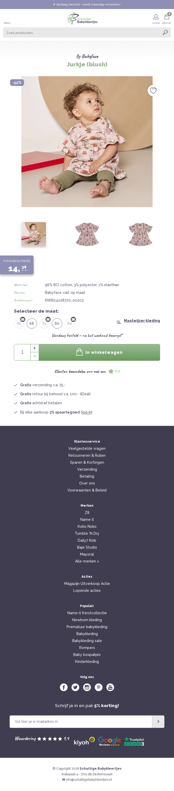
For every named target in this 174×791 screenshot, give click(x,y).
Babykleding (87, 634)
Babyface (90, 56)
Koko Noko (87, 526)
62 (20, 322)
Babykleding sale (87, 641)
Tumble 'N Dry (87, 533)
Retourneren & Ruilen (87, 455)
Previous (9, 134)
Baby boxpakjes (87, 655)
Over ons (87, 483)
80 (57, 323)
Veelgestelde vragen (87, 448)
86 (71, 322)
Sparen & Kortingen (87, 462)
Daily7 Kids (87, 540)
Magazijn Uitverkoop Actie (87, 584)
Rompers (87, 648)
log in (86, 412)
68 (31, 323)
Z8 (87, 513)
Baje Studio (87, 547)
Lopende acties (87, 590)
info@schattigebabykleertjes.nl (89, 779)
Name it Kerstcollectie (87, 613)
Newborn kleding (87, 620)
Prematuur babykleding (87, 627)
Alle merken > (87, 561)
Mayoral (87, 554)
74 (46, 322)
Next (165, 134)
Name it (87, 519)
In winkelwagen (99, 352)
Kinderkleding (87, 662)
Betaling (87, 476)
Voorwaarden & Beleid (87, 490)
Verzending (87, 469)
